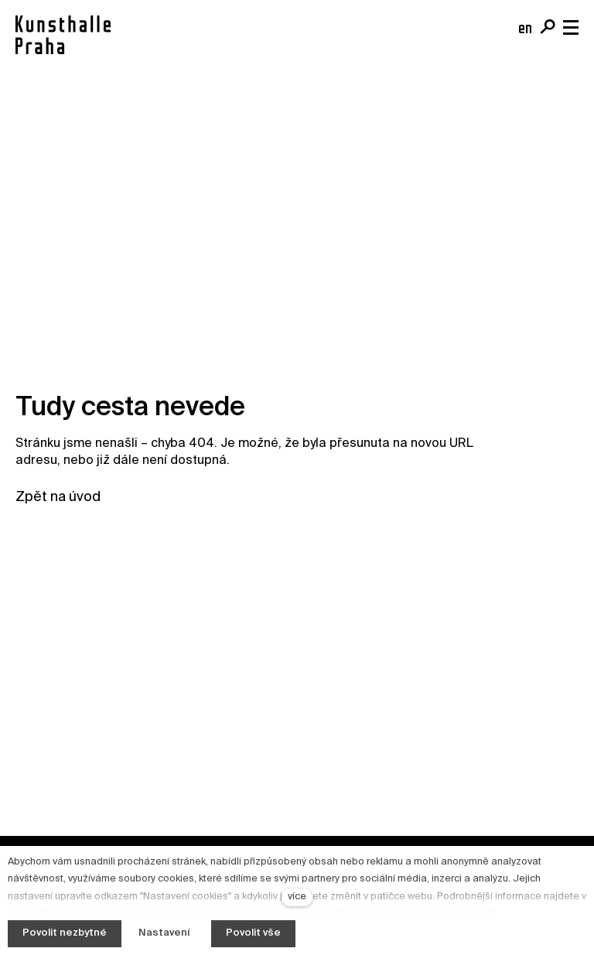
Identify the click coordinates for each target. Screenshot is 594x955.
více (297, 897)
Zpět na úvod (58, 497)
